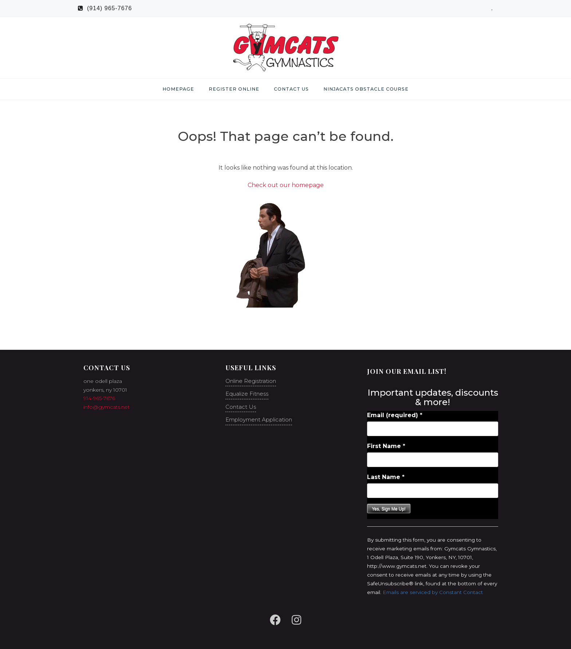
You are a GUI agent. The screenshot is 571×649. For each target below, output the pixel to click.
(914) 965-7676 (105, 8)
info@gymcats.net (106, 407)
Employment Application (258, 419)
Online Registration (250, 380)
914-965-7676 (99, 398)
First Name (386, 446)
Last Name (386, 477)
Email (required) (394, 415)
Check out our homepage (286, 185)
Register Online (234, 89)
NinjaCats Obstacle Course (366, 89)
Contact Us (291, 89)
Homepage (178, 89)
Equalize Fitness (246, 393)
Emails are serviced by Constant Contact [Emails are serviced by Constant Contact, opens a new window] (433, 592)
